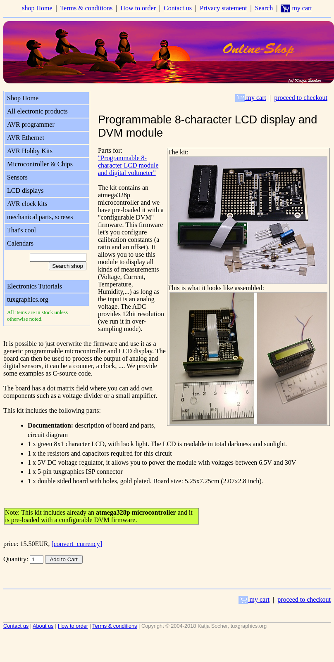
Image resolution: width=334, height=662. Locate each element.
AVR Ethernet (25, 137)
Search (264, 8)
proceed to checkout (300, 97)
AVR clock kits (27, 203)
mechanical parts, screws (40, 216)
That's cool (21, 230)
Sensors (17, 177)
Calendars (20, 243)
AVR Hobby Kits (29, 150)
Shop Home (22, 98)
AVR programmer (31, 124)
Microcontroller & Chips (40, 164)
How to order (138, 8)
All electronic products (37, 111)
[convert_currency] (76, 543)
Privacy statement (223, 8)
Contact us (178, 8)
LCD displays (25, 190)
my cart (296, 8)
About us (43, 626)
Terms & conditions (86, 8)
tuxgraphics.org (27, 299)
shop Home (37, 8)
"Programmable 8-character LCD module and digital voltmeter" (128, 165)
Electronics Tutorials (34, 286)
